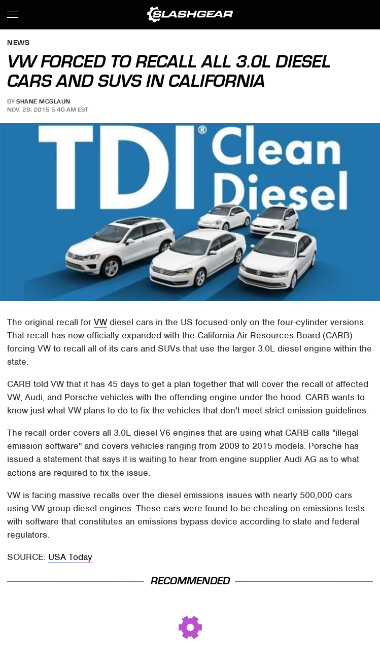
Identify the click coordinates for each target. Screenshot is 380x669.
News (18, 43)
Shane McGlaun (43, 101)
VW (100, 322)
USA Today (70, 556)
